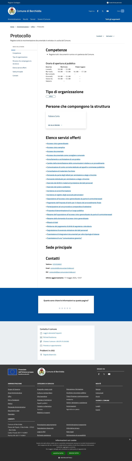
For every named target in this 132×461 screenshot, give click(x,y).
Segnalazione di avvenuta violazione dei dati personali (67, 230)
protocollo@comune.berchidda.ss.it (62, 268)
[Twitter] (99, 11)
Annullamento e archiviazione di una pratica (63, 159)
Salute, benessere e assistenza (76, 402)
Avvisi (98, 396)
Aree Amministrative (15, 393)
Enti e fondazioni (13, 400)
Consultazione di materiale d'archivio (61, 171)
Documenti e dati (13, 410)
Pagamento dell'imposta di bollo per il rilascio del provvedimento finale (74, 202)
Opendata (11, 414)
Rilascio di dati (52, 222)
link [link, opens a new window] (85, 449)
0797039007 (57, 264)
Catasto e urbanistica (44, 406)
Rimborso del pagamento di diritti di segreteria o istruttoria (69, 226)
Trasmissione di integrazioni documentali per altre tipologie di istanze (73, 234)
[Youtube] (104, 11)
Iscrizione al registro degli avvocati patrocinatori (65, 194)
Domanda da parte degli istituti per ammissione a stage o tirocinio (72, 175)
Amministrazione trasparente (76, 424)
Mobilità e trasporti (43, 412)
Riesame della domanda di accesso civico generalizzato (67, 218)
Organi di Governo (14, 389)
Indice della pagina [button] (18, 47)
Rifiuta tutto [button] (74, 453)
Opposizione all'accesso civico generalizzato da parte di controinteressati (74, 198)
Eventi (98, 410)
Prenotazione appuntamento (46, 424)
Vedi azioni (110, 36)
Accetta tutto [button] (58, 453)
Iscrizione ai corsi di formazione (59, 190)
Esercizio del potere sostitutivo (58, 187)
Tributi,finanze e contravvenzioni (77, 396)
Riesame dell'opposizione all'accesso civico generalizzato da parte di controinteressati (79, 214)
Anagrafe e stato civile (44, 389)
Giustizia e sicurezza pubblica (76, 393)
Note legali (70, 432)
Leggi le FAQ (41, 432)
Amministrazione (23, 27)
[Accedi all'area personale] (114, 2)
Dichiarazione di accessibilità (76, 435)
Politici (10, 403)
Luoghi (98, 406)
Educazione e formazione (74, 389)
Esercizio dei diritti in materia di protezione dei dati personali (70, 183)
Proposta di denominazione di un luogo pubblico (65, 210)
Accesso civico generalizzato (57, 143)
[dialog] (66, 449)
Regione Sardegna (14, 2)
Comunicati (99, 393)
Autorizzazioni (71, 406)
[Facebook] (94, 11)
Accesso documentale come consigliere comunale (66, 155)
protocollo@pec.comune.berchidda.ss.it (62, 272)
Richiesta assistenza (44, 435)
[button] (66, 458)
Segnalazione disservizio (45, 428)
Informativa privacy (72, 428)
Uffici (33, 27)
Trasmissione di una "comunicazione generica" (64, 238)
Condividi (100, 36)
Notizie (98, 389)
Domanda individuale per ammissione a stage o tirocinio (68, 179)
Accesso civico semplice (56, 147)
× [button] (130, 439)
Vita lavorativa (42, 396)
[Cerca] (121, 11)
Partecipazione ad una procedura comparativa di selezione (69, 206)
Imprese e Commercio (44, 400)
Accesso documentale (55, 151)
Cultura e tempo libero (44, 393)
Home (12, 27)
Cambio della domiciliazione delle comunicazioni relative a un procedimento (75, 163)
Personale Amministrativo (16, 407)
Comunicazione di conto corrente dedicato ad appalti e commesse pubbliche (76, 167)
